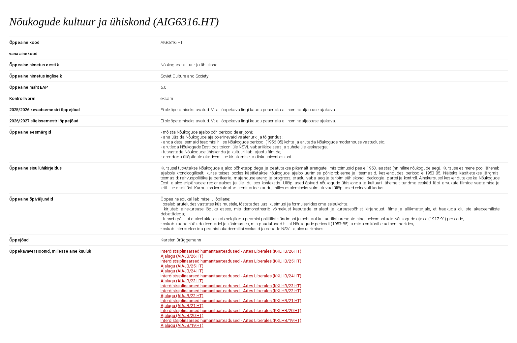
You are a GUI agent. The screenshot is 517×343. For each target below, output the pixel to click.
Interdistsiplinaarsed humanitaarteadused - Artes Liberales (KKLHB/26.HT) (231, 251)
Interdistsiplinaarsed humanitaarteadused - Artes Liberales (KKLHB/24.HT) (231, 275)
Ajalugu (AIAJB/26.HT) (182, 256)
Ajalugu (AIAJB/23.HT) (182, 280)
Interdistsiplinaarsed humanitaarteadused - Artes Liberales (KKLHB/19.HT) (231, 320)
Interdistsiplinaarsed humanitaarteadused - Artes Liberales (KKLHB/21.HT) (231, 300)
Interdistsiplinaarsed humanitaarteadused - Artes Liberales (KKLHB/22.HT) (231, 290)
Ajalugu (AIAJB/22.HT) (182, 295)
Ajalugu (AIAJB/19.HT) (182, 325)
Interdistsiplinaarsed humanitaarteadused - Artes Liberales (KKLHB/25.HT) (231, 261)
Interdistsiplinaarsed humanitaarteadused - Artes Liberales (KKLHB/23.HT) (231, 285)
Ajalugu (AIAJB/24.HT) (182, 270)
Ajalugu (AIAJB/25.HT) (182, 266)
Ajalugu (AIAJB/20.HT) (182, 315)
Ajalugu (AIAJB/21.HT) (182, 305)
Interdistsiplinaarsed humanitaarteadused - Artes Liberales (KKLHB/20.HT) (231, 310)
